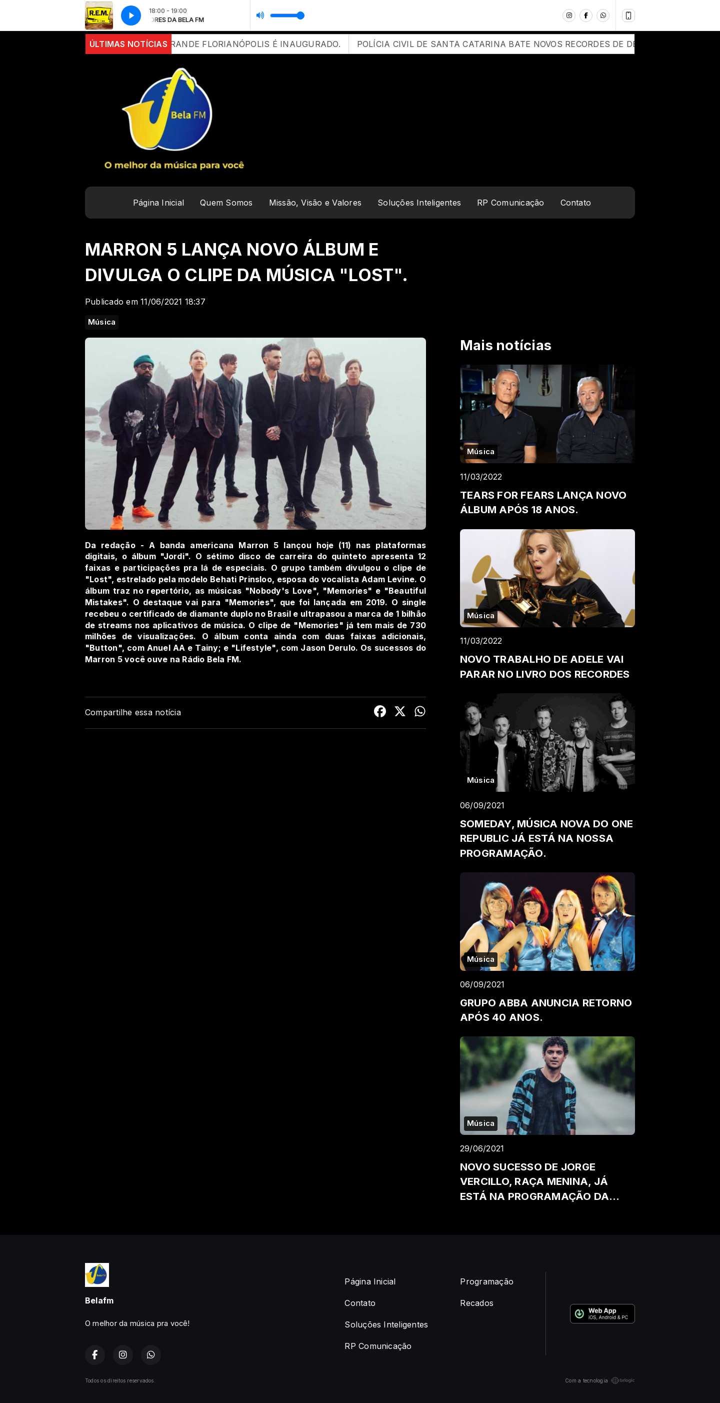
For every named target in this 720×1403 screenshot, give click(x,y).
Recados (477, 1303)
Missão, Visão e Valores (315, 203)
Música (102, 322)
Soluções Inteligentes (419, 203)
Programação (487, 1281)
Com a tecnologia (600, 1380)
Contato (576, 203)
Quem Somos (226, 203)
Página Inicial (158, 203)
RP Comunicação (510, 203)
